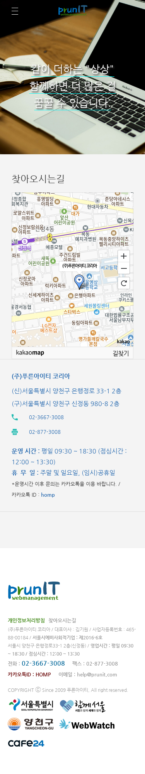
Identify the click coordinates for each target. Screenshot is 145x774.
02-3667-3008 (43, 663)
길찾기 (121, 353)
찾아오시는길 (62, 620)
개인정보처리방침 (26, 620)
